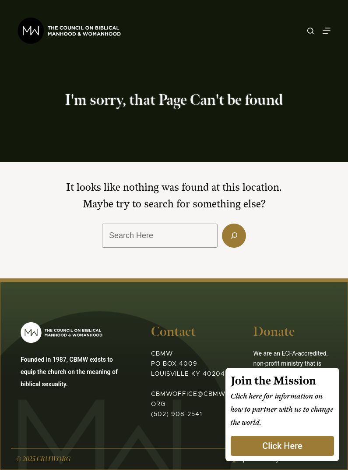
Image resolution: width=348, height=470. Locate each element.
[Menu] (326, 31)
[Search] (310, 31)
